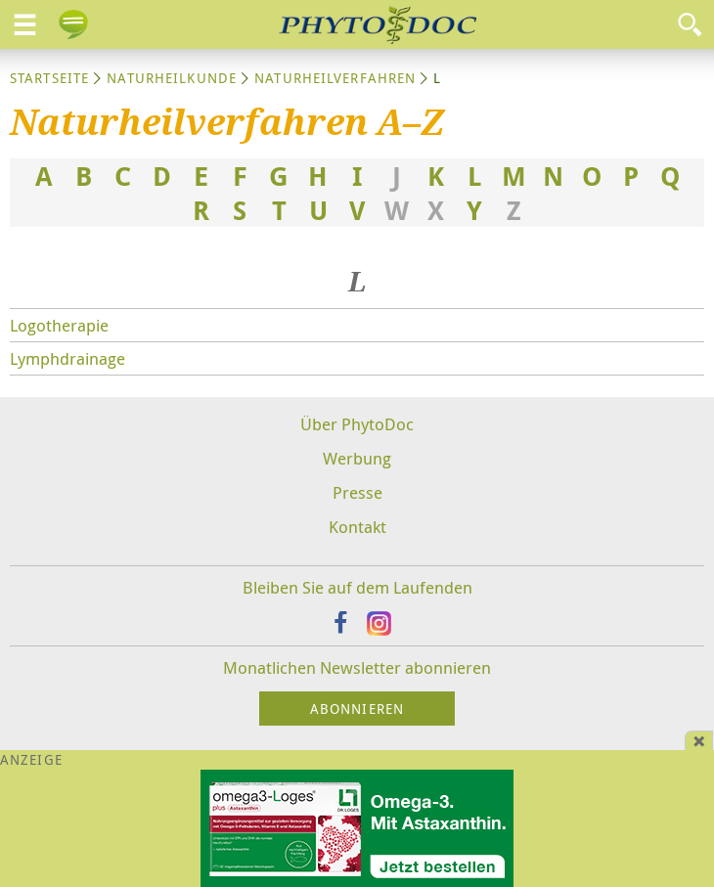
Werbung (357, 458)
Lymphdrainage (67, 358)
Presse (357, 492)
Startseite (49, 77)
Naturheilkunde (172, 77)
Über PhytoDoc (357, 424)
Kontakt (357, 526)
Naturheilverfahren (335, 77)
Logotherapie (59, 325)
